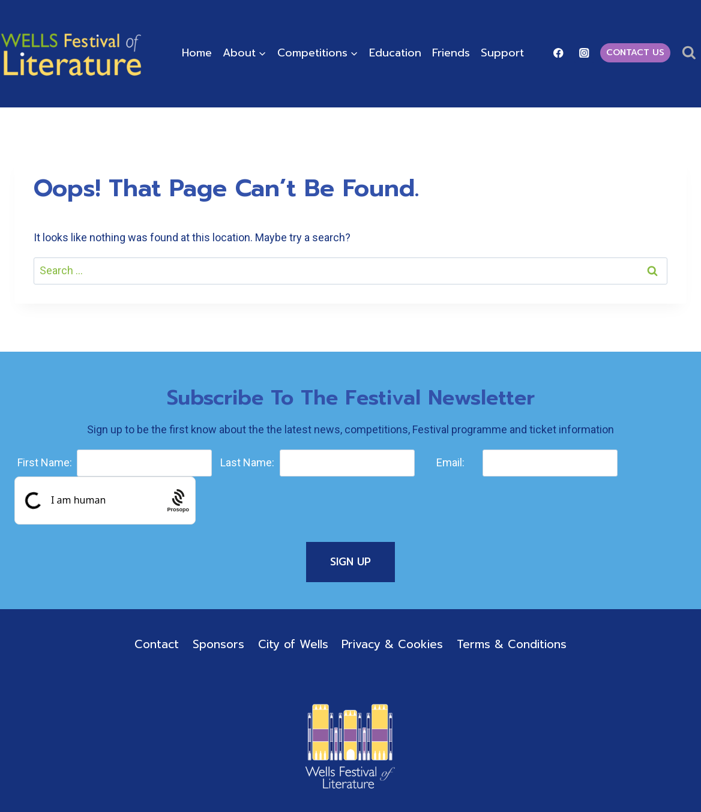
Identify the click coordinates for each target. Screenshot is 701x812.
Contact (156, 644)
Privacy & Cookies (392, 644)
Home (197, 52)
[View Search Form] (688, 53)
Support (502, 52)
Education (395, 52)
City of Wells (293, 644)
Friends (451, 52)
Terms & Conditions (512, 644)
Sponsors (218, 644)
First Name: (44, 462)
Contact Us (635, 52)
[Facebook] (558, 52)
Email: (450, 462)
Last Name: (247, 462)
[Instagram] (584, 52)
